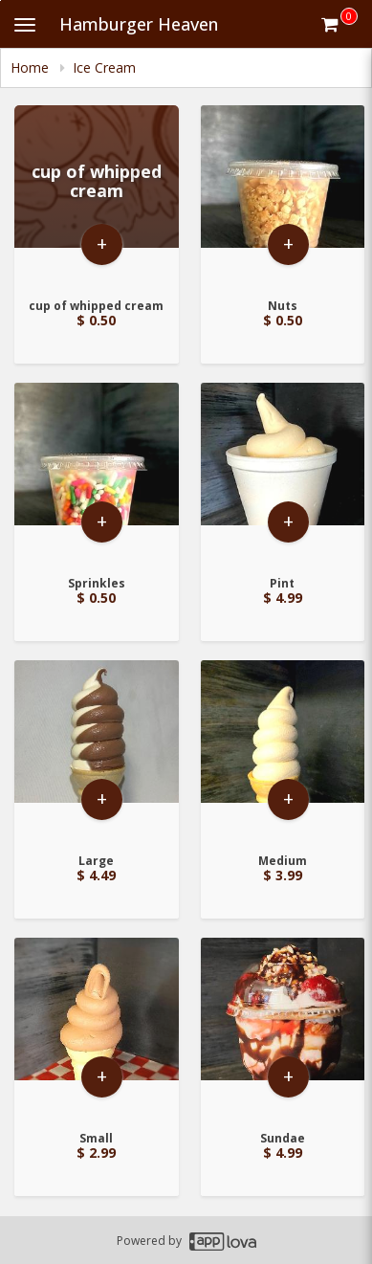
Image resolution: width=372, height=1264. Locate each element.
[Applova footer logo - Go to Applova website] (222, 1241)
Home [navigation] (32, 67)
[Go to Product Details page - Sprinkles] (96, 473)
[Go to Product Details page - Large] (96, 750)
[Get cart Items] (339, 24)
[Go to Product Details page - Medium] (283, 750)
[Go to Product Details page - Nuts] (283, 195)
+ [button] (102, 243)
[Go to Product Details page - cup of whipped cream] (96, 195)
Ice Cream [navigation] (104, 67)
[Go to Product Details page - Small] (96, 1028)
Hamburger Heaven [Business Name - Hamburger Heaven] (138, 23)
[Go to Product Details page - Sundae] (283, 1028)
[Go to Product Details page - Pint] (283, 473)
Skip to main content (0, 0)
